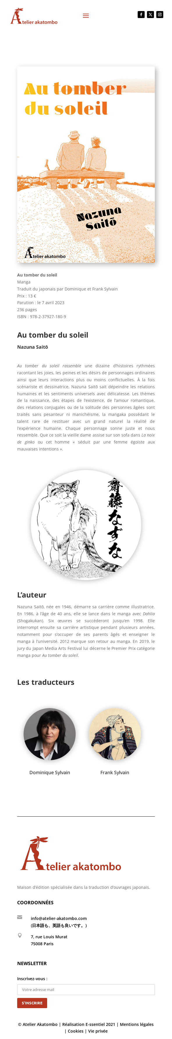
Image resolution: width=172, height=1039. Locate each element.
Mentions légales (137, 1024)
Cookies (76, 1031)
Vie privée (98, 1031)
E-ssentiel (95, 1024)
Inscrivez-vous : (86, 984)
